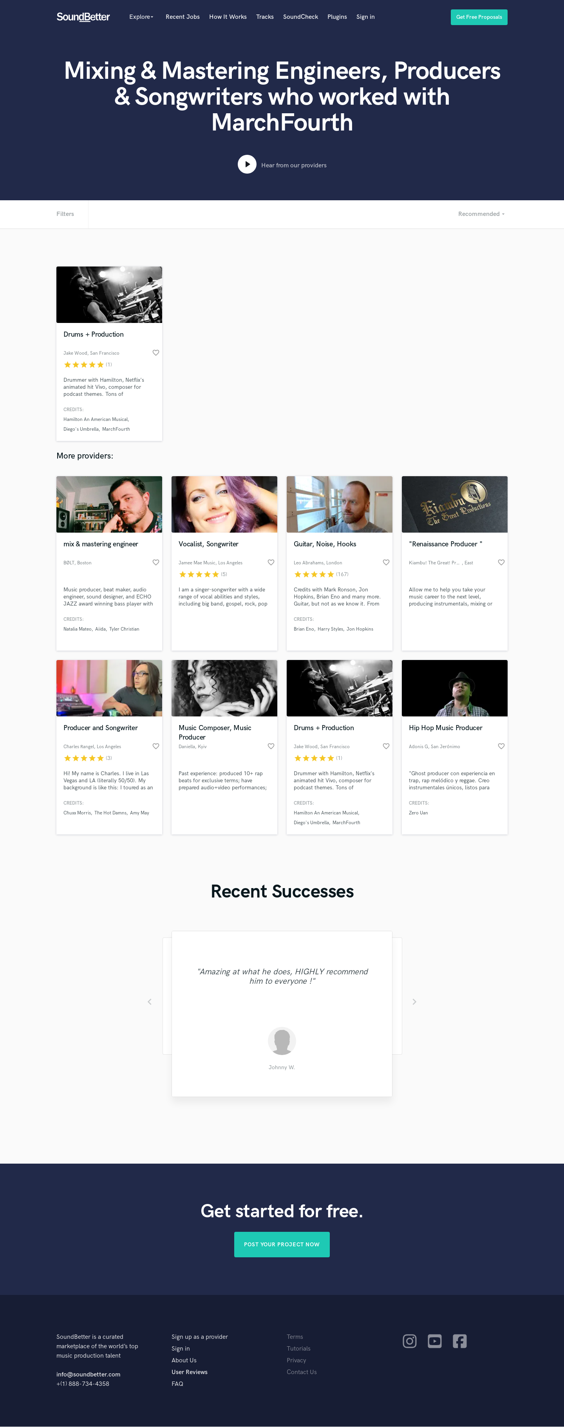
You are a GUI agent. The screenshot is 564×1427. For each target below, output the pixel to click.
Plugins (337, 17)
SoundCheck (300, 17)
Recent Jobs (183, 17)
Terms (295, 1337)
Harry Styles (330, 629)
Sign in (365, 17)
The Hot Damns (110, 813)
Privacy (296, 1361)
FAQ (177, 1384)
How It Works (228, 17)
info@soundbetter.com (88, 1375)
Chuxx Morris (77, 813)
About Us (184, 1361)
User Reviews (190, 1372)
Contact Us (302, 1372)
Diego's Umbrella (81, 429)
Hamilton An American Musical (95, 419)
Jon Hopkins (360, 629)
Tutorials (299, 1349)
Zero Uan (418, 813)
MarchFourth (116, 429)
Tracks (265, 17)
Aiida (100, 629)
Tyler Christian (124, 629)
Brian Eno (304, 629)
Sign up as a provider (200, 1337)
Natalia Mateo (77, 629)
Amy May (139, 813)
